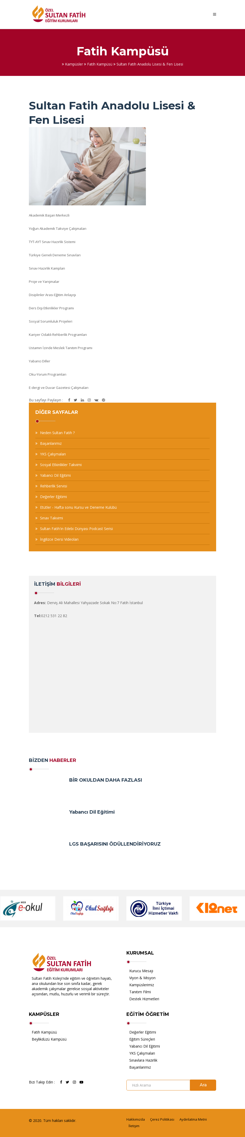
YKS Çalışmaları (53, 454)
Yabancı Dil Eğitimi (55, 475)
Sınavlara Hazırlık (143, 1060)
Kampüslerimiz (141, 984)
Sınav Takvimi (51, 517)
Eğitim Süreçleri (142, 1039)
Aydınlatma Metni (193, 1119)
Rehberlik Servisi (53, 485)
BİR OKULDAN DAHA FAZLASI (105, 780)
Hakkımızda (135, 1119)
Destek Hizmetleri (144, 998)
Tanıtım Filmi (140, 991)
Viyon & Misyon (142, 977)
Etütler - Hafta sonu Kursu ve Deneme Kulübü (78, 507)
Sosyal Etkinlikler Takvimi (61, 464)
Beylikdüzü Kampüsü (49, 1039)
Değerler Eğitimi (53, 496)
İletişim (133, 1125)
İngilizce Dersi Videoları (59, 539)
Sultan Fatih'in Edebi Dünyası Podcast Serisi (76, 528)
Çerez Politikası (162, 1119)
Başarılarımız (51, 443)
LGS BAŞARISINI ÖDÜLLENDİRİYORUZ (115, 844)
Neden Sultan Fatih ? (57, 432)
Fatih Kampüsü (44, 1032)
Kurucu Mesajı (141, 970)
